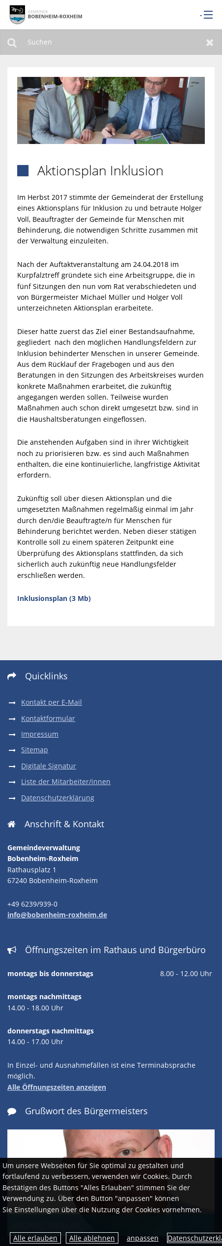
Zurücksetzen (210, 42)
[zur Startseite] (44, 14)
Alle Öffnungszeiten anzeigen (56, 1087)
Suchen (12, 42)
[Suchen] (111, 42)
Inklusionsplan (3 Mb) (54, 598)
